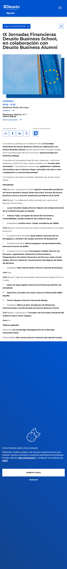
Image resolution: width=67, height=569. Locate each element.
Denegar (33, 480)
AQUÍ (5, 461)
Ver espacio (7, 110)
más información (26, 458)
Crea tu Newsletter (16, 26)
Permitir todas (33, 473)
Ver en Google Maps (12, 120)
